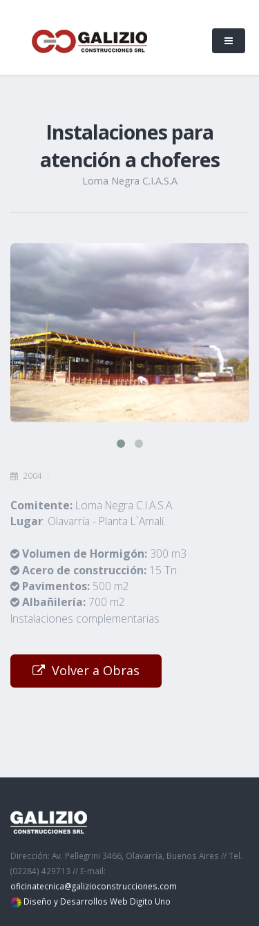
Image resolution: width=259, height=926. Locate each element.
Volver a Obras (86, 670)
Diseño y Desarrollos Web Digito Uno (97, 901)
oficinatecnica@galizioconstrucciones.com (93, 885)
